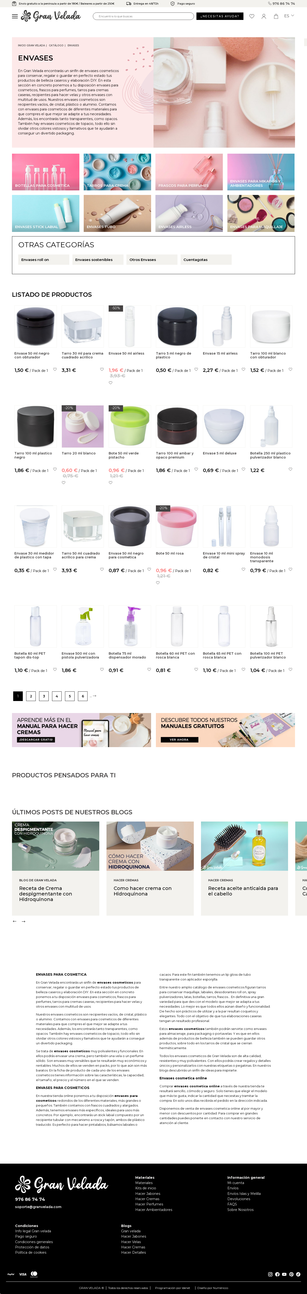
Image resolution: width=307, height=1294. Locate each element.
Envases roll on (35, 260)
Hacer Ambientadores (153, 1210)
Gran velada (131, 1231)
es (289, 16)
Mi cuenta (235, 1183)
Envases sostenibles (93, 260)
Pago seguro (26, 1236)
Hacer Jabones (147, 1193)
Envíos (232, 1188)
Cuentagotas (195, 260)
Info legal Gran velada (33, 1231)
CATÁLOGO (56, 45)
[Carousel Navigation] (159, 941)
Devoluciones (238, 1199)
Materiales (144, 1183)
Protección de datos (32, 1247)
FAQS (232, 1204)
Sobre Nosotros (240, 1210)
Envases (73, 45)
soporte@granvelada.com (38, 1207)
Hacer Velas (131, 1242)
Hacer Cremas (147, 1199)
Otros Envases (143, 260)
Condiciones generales (34, 1242)
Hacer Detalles (133, 1252)
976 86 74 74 (281, 3)
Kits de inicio (145, 1188)
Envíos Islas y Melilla (244, 1193)
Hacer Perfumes (149, 1204)
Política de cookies (30, 1252)
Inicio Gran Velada (31, 45)
